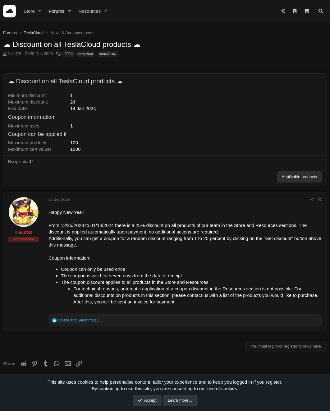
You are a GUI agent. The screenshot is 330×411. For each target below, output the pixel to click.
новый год (107, 54)
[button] (39, 11)
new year (86, 54)
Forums (57, 11)
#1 (320, 199)
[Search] (321, 11)
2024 (68, 54)
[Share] (312, 199)
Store (29, 11)
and (78, 320)
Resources (89, 11)
